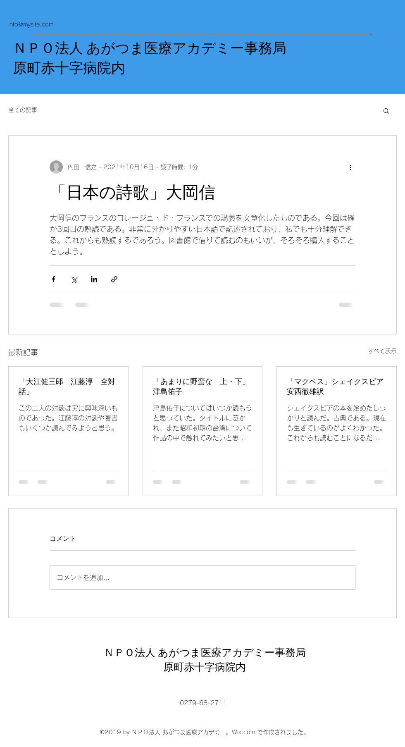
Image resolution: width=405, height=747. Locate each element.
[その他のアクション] (350, 167)
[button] (386, 110)
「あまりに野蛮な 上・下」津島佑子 (201, 386)
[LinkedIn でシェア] (94, 279)
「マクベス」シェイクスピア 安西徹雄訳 (336, 386)
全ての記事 (22, 110)
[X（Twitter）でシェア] (74, 279)
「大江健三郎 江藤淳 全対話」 (67, 386)
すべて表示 (382, 351)
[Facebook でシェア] (53, 279)
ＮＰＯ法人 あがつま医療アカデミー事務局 (149, 48)
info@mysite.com (30, 24)
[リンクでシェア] (114, 279)
